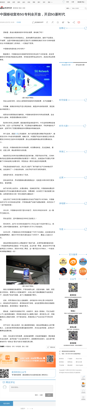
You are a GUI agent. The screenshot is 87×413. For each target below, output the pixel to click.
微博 (62, 22)
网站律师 (70, 365)
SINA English (79, 365)
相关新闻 (6, 403)
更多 (50, 2)
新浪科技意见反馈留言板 (68, 351)
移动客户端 (81, 2)
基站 (23, 346)
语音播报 (83, 391)
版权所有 (77, 372)
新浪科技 (15, 8)
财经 (19, 2)
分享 (73, 22)
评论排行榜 (80, 65)
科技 (29, 2)
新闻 (8, 2)
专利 (13, 346)
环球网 (19, 22)
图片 (39, 2)
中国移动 (8, 346)
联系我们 (61, 362)
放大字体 (52, 22)
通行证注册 (79, 362)
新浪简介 (61, 358)
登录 (36, 395)
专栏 (44, 2)
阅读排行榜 (66, 65)
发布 (49, 395)
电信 (20, 8)
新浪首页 (2, 2)
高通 (16, 134)
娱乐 (24, 2)
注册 (73, 2)
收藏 (57, 22)
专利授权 (18, 346)
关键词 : (2, 346)
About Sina (79, 358)
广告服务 (70, 358)
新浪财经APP (39, 22)
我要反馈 (52, 347)
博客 (34, 2)
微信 (68, 22)
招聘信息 (70, 362)
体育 (14, 2)
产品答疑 (61, 365)
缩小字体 (46, 22)
